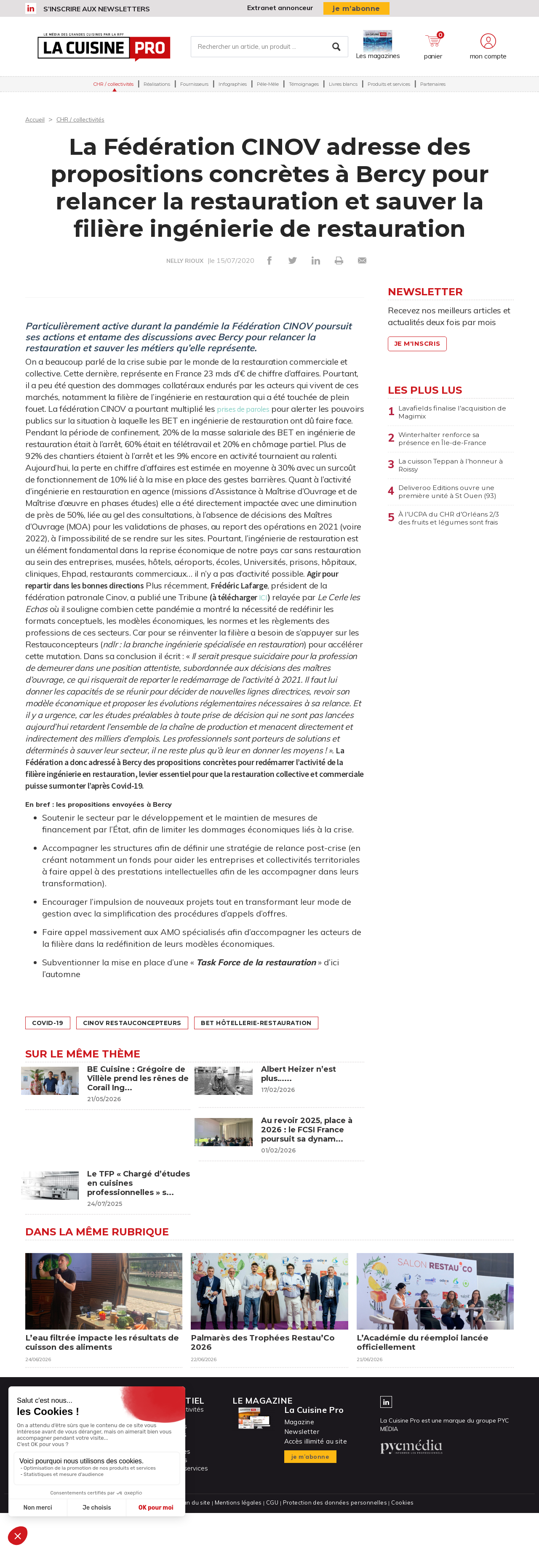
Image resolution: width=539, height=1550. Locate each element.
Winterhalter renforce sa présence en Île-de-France (447, 442)
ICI (321, 597)
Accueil (36, 119)
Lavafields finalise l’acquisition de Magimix (444, 413)
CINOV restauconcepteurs (149, 1023)
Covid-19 (52, 1023)
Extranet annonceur (280, 7)
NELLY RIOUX (185, 260)
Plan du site (197, 1540)
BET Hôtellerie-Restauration (96, 1040)
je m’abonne (356, 9)
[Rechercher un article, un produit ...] (269, 49)
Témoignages (304, 89)
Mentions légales (240, 1540)
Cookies (399, 1540)
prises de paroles (249, 408)
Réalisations (157, 89)
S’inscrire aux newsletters (96, 9)
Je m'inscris (421, 344)
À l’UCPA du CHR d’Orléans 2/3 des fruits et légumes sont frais (454, 534)
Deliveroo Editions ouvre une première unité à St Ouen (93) (454, 500)
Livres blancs (343, 89)
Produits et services (389, 89)
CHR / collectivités (113, 89)
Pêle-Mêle (268, 89)
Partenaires (433, 89)
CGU (273, 1540)
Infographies (233, 89)
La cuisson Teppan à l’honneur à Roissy (437, 471)
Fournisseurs (194, 89)
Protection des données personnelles (333, 1540)
